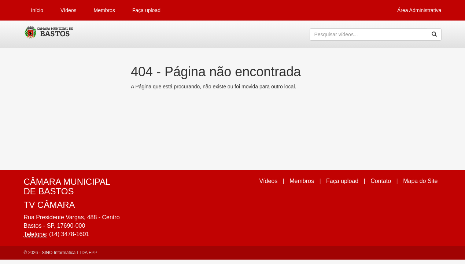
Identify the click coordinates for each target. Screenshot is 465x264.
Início (37, 10)
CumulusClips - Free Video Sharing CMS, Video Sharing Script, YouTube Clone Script (49, 34)
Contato (380, 181)
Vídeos (68, 10)
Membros (104, 10)
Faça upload (146, 10)
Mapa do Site (420, 181)
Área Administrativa (419, 10)
